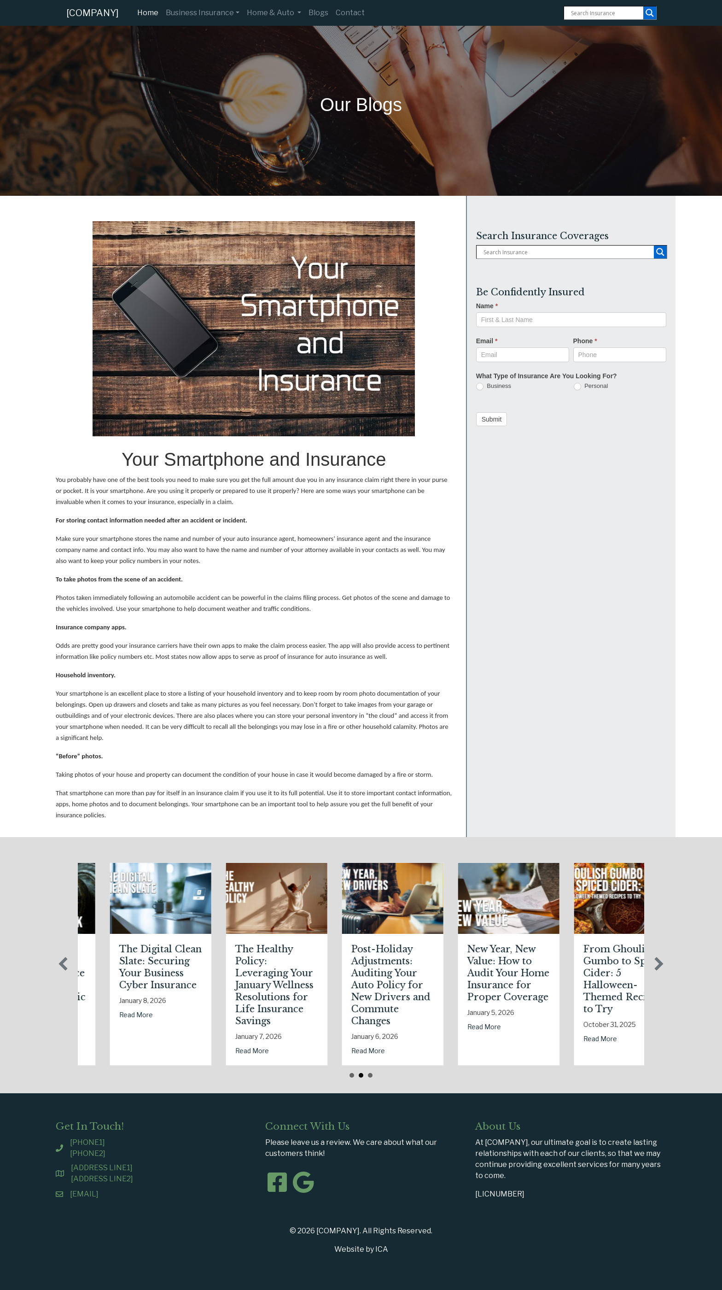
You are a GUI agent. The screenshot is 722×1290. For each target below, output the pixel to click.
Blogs (318, 12)
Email (487, 341)
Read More (87, 1039)
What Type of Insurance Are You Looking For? (546, 376)
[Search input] (606, 12)
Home (149, 12)
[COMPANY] (92, 12)
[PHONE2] (87, 1153)
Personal (591, 386)
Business (493, 386)
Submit (492, 419)
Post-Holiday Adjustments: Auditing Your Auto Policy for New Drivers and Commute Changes (457, 985)
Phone (585, 341)
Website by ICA (361, 1249)
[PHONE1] (87, 1142)
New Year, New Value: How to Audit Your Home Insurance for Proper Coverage (575, 973)
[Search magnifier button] (649, 12)
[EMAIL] (84, 1194)
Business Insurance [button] (200, 12)
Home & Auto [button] (271, 12)
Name (487, 306)
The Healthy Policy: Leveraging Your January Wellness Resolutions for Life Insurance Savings (341, 985)
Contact (350, 12)
